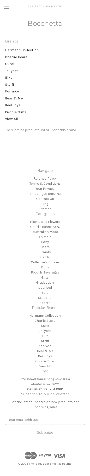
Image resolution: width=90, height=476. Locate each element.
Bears (45, 247)
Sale (45, 293)
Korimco (12, 91)
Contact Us (45, 199)
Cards (45, 257)
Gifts (45, 277)
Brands (45, 252)
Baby (45, 242)
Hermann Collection (22, 50)
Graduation (45, 282)
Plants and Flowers (45, 222)
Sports (45, 303)
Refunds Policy (45, 178)
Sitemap (45, 209)
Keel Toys (12, 105)
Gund (9, 64)
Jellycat (11, 71)
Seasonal (45, 298)
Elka (8, 77)
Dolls (45, 267)
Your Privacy (45, 189)
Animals (45, 237)
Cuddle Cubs (15, 112)
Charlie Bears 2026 (45, 227)
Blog (45, 204)
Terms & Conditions (45, 184)
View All (11, 119)
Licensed (45, 288)
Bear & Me (14, 98)
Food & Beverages (45, 272)
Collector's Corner (45, 262)
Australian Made (45, 232)
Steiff (9, 84)
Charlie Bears (16, 57)
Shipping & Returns (45, 194)
